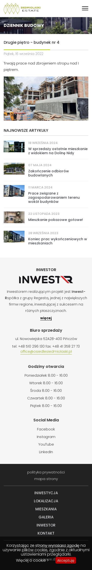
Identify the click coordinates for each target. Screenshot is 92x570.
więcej (46, 318)
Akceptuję (65, 560)
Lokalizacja (46, 501)
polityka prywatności (46, 472)
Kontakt (46, 533)
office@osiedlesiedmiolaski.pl (46, 352)
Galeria (46, 517)
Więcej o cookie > (32, 560)
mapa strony (46, 478)
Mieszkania (46, 509)
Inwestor (46, 525)
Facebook (46, 429)
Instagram (46, 436)
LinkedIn (46, 451)
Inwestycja (46, 492)
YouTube (46, 444)
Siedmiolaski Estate (22, 8)
